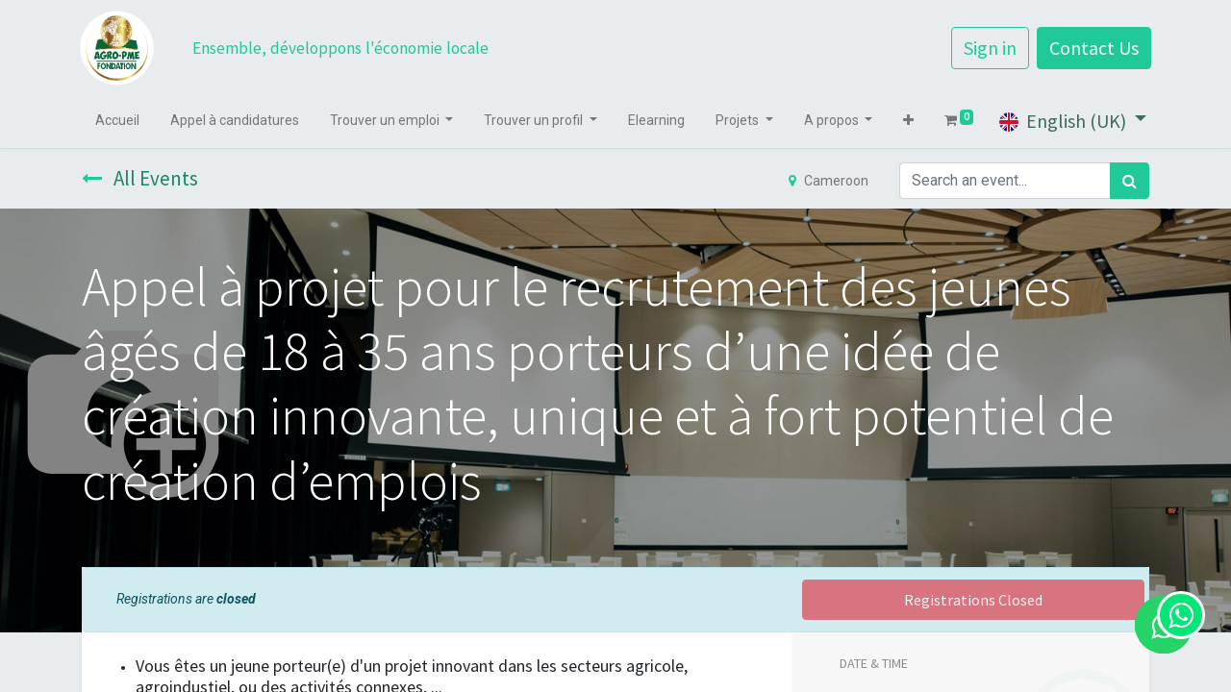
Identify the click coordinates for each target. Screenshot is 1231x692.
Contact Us (1092, 48)
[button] (910, 120)
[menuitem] (119, 120)
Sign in (988, 48)
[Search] (1129, 180)
